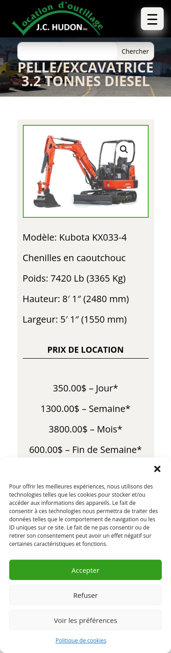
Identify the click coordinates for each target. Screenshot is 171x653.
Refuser (85, 595)
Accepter (85, 570)
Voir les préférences (85, 620)
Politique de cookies (81, 640)
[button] (157, 468)
